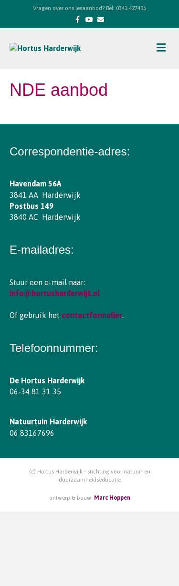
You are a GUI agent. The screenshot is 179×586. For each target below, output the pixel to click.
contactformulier (92, 390)
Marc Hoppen (112, 572)
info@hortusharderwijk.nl (55, 367)
